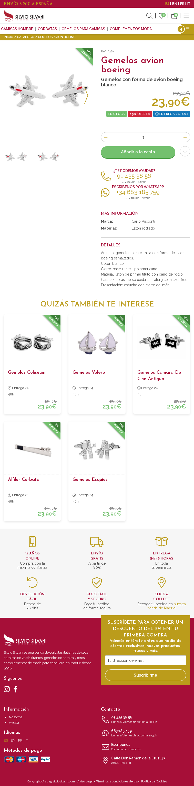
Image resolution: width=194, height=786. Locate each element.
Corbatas (47, 29)
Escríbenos (145, 747)
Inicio (8, 37)
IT (188, 4)
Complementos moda (131, 29)
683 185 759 (145, 733)
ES (167, 4)
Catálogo (25, 37)
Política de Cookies (154, 781)
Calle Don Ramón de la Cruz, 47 (145, 760)
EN (174, 4)
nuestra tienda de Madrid (167, 606)
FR (182, 4)
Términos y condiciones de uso (117, 781)
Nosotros (15, 717)
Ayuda (14, 722)
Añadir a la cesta (138, 152)
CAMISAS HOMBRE (17, 29)
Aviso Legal (85, 781)
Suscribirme (145, 675)
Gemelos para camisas (83, 29)
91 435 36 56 (145, 719)
